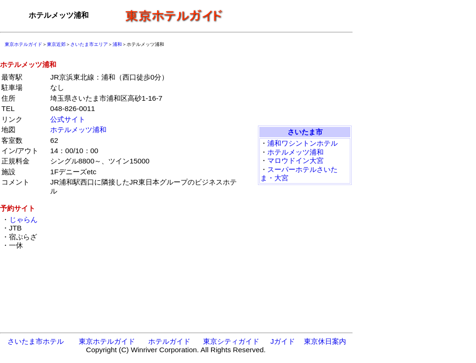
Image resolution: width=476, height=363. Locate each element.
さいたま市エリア (89, 44)
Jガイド (282, 341)
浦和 (117, 44)
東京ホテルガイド (23, 44)
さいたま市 (305, 132)
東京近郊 (56, 44)
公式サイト (67, 119)
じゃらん (23, 219)
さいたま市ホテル (36, 341)
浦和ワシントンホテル (302, 143)
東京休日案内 (325, 341)
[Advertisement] (291, 15)
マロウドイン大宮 (295, 160)
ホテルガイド (169, 341)
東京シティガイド (231, 341)
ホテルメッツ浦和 (78, 129)
